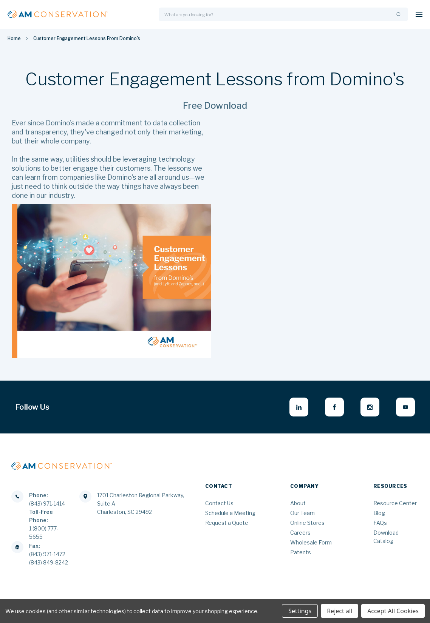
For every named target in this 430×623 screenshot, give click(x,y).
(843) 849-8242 (48, 562)
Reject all (339, 611)
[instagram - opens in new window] (369, 407)
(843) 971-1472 (47, 554)
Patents (300, 552)
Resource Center (395, 503)
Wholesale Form (311, 542)
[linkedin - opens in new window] (298, 407)
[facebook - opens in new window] (334, 407)
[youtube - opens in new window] (405, 407)
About (298, 503)
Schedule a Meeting (230, 513)
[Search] (398, 14)
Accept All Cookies (393, 611)
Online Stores (307, 523)
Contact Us (219, 503)
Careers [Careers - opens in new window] (300, 532)
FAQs (380, 523)
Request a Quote (226, 523)
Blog (379, 513)
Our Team (302, 513)
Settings (299, 611)
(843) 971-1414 (47, 503)
